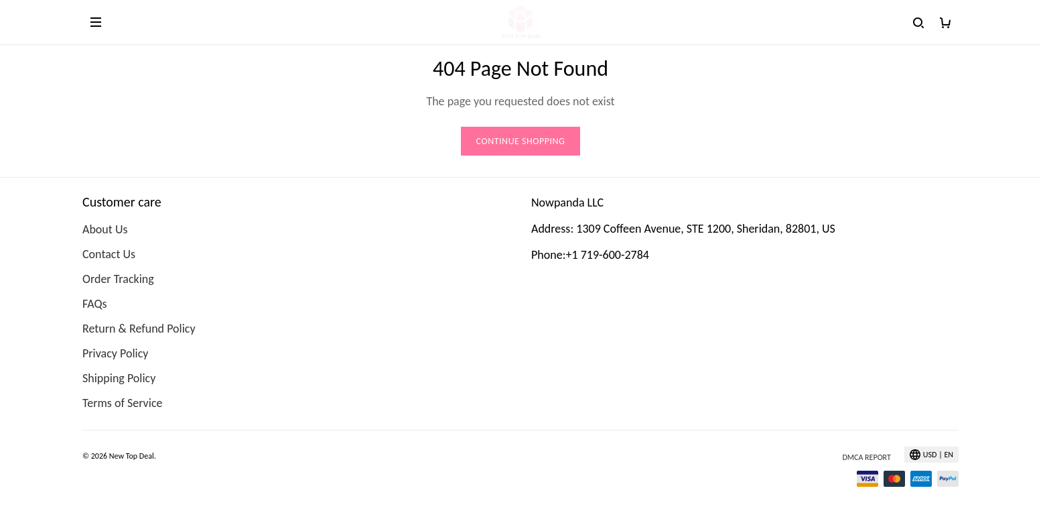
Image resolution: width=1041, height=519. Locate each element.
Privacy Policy (115, 353)
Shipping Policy (118, 378)
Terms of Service (122, 403)
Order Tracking (118, 279)
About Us (105, 229)
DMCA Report (866, 457)
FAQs (94, 303)
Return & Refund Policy (139, 328)
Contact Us (108, 254)
